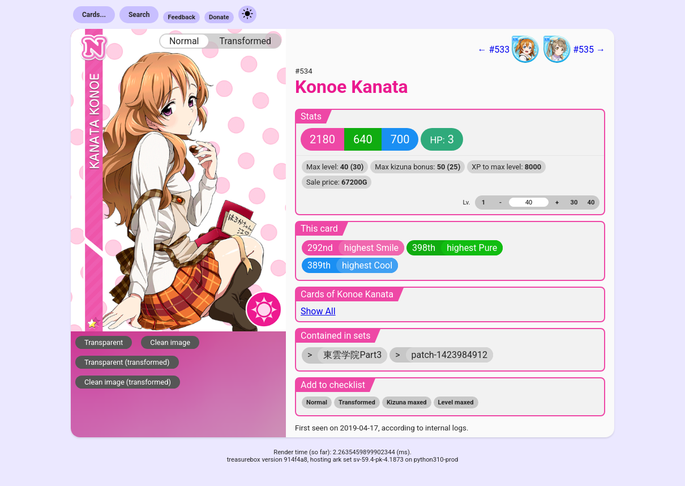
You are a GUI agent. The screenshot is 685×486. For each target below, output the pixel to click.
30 (574, 202)
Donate (219, 17)
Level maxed (456, 402)
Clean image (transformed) (127, 382)
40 (591, 202)
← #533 (508, 49)
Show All (318, 311)
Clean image (170, 342)
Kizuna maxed (407, 402)
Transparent (103, 342)
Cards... (94, 15)
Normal (184, 41)
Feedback (181, 17)
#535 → (574, 49)
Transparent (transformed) (127, 362)
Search (139, 15)
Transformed (245, 41)
